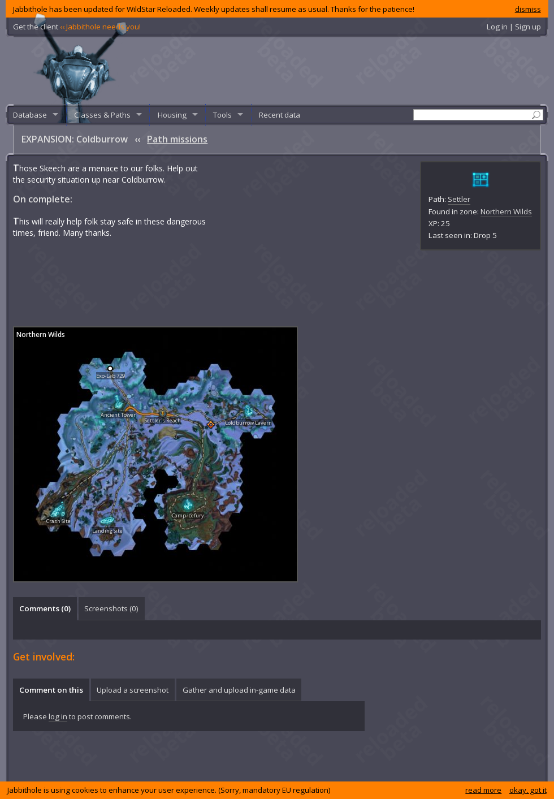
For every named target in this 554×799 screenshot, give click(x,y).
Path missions (177, 139)
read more (483, 790)
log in (58, 716)
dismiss (528, 9)
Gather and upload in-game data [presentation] (239, 690)
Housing (172, 115)
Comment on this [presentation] (51, 690)
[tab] (44, 608)
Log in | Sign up (514, 26)
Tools (222, 115)
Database (30, 115)
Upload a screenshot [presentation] (132, 690)
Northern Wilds (506, 211)
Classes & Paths (102, 115)
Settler (459, 199)
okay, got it (528, 790)
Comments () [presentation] (45, 608)
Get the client (77, 26)
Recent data (279, 115)
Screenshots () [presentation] (111, 608)
